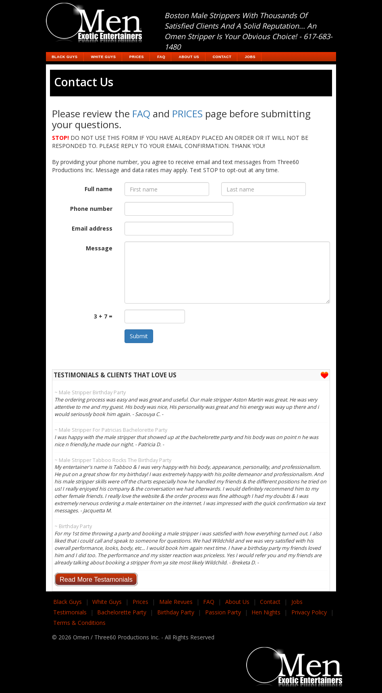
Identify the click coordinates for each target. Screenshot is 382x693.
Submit (139, 336)
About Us (189, 57)
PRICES (187, 113)
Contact (222, 57)
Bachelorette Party (121, 612)
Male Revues (176, 602)
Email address (92, 228)
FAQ (161, 57)
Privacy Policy (309, 612)
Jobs (250, 57)
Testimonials (70, 612)
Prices (136, 57)
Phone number (91, 208)
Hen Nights (265, 612)
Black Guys (64, 57)
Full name (98, 189)
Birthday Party (175, 612)
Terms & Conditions (79, 622)
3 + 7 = (103, 316)
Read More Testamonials (96, 579)
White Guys (103, 57)
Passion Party (223, 612)
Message (99, 248)
